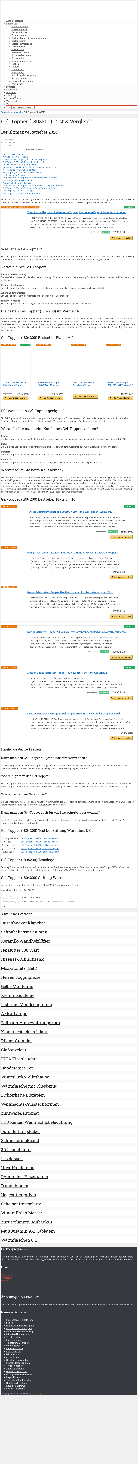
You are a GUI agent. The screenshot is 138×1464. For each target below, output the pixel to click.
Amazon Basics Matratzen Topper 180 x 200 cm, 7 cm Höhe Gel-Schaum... (68, 672)
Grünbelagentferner (21, 61)
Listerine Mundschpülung (26, 1004)
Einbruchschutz (19, 26)
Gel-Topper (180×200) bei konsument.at (40, 845)
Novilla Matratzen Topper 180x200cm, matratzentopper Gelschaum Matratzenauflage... (76, 631)
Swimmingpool (19, 78)
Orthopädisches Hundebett (19, 1374)
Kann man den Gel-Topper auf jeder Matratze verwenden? (30, 177)
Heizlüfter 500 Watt (20, 950)
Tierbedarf (11, 101)
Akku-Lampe (14, 1013)
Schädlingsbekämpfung (23, 75)
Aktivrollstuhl (12, 1357)
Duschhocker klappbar (23, 923)
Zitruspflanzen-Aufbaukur (26, 1222)
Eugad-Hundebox (14, 1377)
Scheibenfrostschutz (21, 1204)
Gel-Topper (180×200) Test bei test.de (39, 838)
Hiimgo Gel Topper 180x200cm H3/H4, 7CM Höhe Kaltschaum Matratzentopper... (72, 552)
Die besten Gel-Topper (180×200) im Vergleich (24, 159)
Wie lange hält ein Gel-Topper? (17, 183)
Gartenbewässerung (21, 43)
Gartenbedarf (18, 40)
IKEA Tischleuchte (19, 1059)
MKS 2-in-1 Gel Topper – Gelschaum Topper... (85, 383)
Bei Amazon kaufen (122, 238)
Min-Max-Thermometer (18, 1334)
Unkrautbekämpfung (22, 81)
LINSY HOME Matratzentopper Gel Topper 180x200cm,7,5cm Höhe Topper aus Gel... (74, 713)
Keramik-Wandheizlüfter (25, 941)
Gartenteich (17, 49)
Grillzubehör (17, 58)
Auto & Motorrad (14, 20)
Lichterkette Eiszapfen (23, 1095)
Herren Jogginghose (20, 977)
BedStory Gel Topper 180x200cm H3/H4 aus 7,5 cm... (120, 383)
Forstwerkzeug (19, 35)
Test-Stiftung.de (36, 1393)
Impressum (6, 1277)
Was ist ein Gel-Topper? (13, 154)
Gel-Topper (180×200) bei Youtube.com (40, 851)
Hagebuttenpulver (18, 1194)
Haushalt (11, 92)
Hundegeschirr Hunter (17, 1383)
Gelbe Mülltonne (17, 986)
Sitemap (5, 1280)
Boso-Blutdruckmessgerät (19, 1328)
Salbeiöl (10, 1322)
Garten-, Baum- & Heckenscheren (28, 38)
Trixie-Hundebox (14, 1365)
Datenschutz (7, 1275)
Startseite (6, 112)
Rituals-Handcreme (15, 1385)
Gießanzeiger (13, 1050)
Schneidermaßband (20, 1140)
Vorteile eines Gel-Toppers (15, 156)
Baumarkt (11, 23)
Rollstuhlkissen (13, 1351)
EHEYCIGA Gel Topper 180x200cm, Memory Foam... (49, 383)
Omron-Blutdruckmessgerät (20, 1325)
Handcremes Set (17, 1068)
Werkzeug (16, 83)
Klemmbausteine (17, 995)
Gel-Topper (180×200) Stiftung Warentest (22, 193)
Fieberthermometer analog (19, 1331)
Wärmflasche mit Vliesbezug (29, 1086)
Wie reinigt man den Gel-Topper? (18, 180)
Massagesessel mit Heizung (19, 1319)
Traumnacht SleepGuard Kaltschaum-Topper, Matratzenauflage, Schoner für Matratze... (76, 212)
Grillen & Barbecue (21, 55)
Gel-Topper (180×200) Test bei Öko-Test (40, 841)
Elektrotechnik (19, 29)
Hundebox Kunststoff (16, 1371)
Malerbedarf (17, 69)
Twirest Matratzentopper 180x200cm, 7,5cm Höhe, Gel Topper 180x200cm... (69, 511)
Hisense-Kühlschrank (22, 959)
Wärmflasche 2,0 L (19, 1240)
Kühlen (15, 66)
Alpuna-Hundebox (15, 1368)
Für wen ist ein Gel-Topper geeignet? (20, 164)
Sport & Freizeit (14, 98)
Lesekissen (12, 1158)
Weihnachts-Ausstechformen (30, 1104)
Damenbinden (14, 1185)
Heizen (15, 63)
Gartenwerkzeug (20, 52)
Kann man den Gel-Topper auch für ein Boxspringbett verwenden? (34, 185)
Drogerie (10, 86)
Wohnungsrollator (15, 1345)
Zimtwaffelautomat (20, 1113)
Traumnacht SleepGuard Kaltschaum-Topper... (15, 383)
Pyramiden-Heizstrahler (24, 1176)
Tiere (9, 104)
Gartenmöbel (18, 46)
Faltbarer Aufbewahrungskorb (30, 1022)
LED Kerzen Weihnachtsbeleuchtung (37, 1122)
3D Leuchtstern (16, 1149)
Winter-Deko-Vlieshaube (25, 1077)
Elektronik (12, 89)
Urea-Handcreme (17, 1167)
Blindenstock (12, 1354)
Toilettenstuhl (13, 1337)
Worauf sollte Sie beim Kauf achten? (19, 169)
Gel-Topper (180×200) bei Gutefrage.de (40, 848)
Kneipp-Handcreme (15, 1388)
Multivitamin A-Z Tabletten (28, 1231)
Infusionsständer (14, 1348)
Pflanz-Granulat (16, 1040)
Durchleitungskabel (20, 1131)
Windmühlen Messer (21, 1213)
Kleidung (11, 95)
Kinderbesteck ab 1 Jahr (24, 1031)
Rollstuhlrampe (13, 1340)
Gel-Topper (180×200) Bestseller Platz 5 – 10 (23, 172)
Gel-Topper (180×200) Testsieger (18, 190)
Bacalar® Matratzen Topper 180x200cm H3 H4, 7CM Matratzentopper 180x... (70, 592)
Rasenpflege (17, 72)
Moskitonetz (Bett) (19, 968)
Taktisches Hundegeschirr (19, 1380)
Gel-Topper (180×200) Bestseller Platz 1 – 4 (23, 162)
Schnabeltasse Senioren (24, 932)
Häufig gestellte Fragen (13, 175)
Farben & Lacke (19, 32)
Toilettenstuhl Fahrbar (17, 1342)
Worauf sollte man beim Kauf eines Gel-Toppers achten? (29, 167)
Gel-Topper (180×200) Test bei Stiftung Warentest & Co (29, 188)
